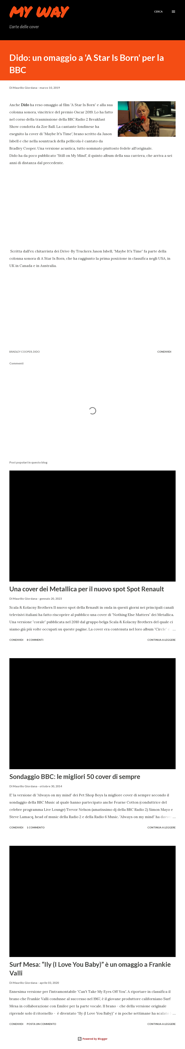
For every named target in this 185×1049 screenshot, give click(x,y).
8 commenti (35, 639)
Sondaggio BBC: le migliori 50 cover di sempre (74, 776)
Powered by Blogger (92, 1038)
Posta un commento (41, 1023)
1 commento (36, 827)
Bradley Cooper (20, 351)
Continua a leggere (161, 639)
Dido (36, 351)
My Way (38, 11)
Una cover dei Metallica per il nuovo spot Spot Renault (86, 589)
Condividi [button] (164, 351)
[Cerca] (158, 11)
